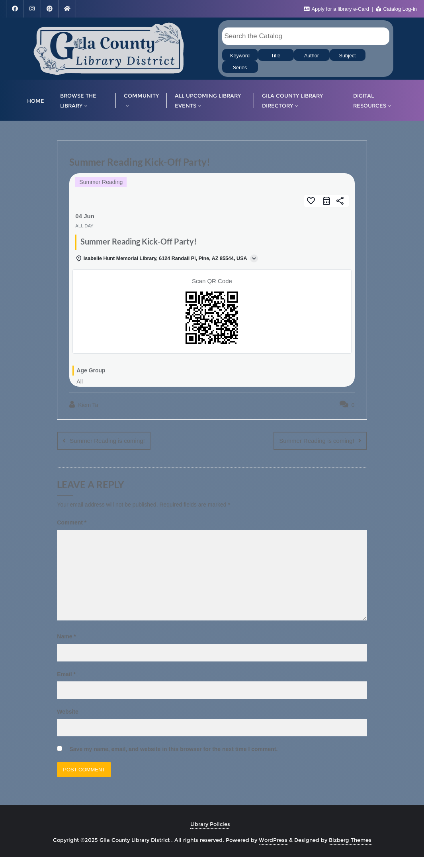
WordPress (273, 840)
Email (66, 674)
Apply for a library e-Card (337, 9)
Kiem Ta (83, 405)
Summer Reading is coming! (107, 440)
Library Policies (210, 824)
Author (311, 56)
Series (240, 67)
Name (66, 636)
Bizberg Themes (350, 840)
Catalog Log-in (396, 9)
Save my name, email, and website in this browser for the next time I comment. (173, 749)
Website (67, 711)
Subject (347, 56)
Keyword (240, 56)
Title (275, 56)
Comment (71, 522)
